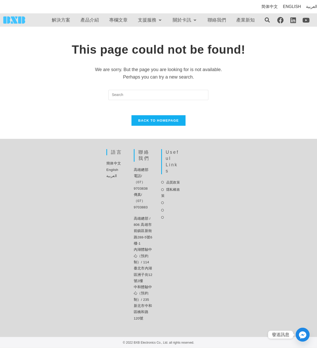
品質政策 (173, 183)
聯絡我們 (217, 20)
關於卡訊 (185, 20)
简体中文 (269, 6)
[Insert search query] (158, 95)
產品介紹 (89, 20)
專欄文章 (118, 20)
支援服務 (150, 20)
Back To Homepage (158, 121)
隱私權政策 (170, 193)
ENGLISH (292, 6)
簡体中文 (113, 164)
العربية (111, 176)
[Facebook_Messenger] (303, 335)
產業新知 (245, 20)
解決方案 (61, 20)
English (112, 170)
